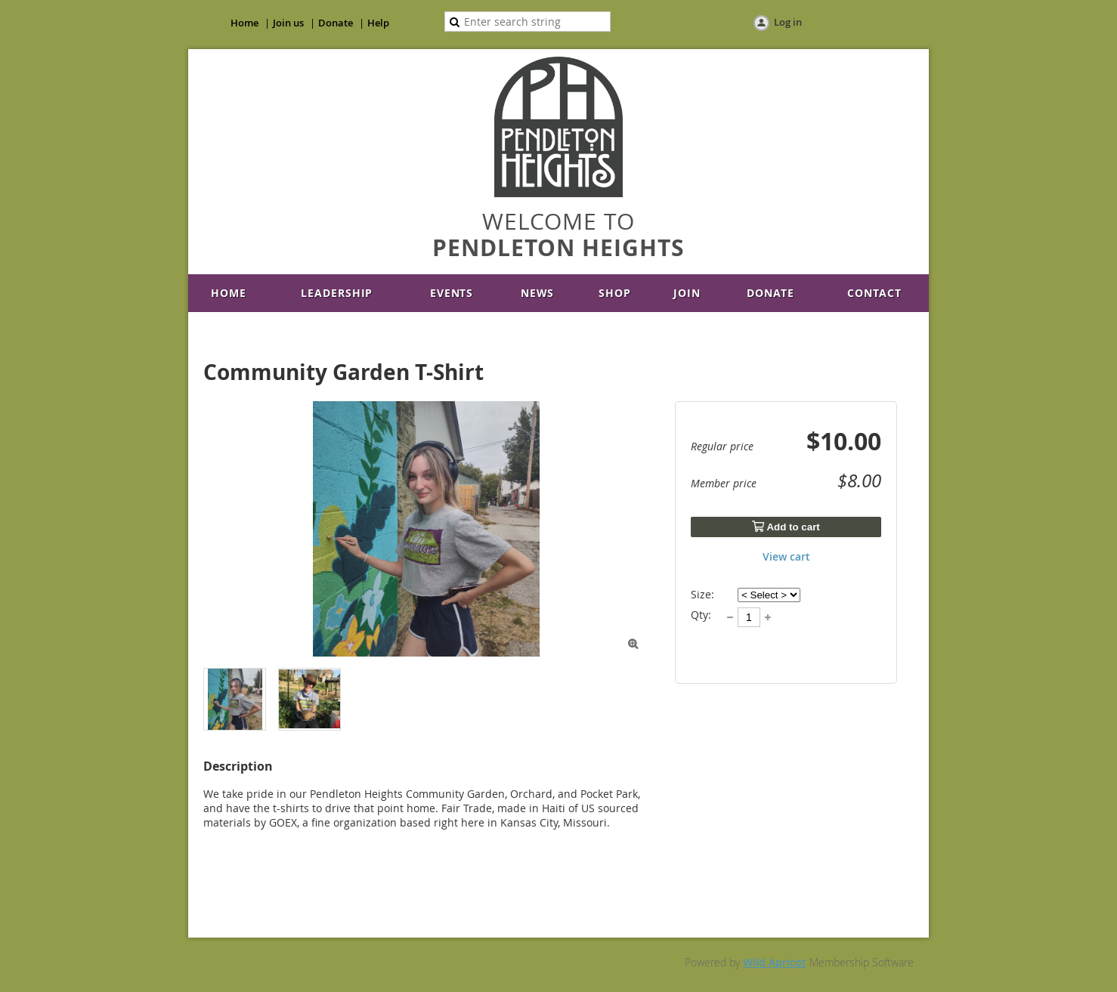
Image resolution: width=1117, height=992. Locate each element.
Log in (788, 22)
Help (378, 22)
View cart (786, 556)
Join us (288, 22)
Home (244, 22)
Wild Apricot (774, 962)
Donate (335, 22)
